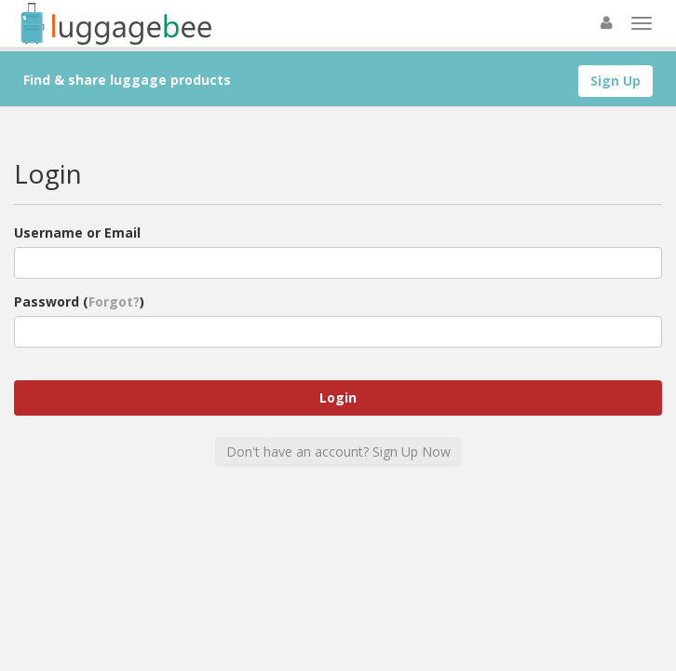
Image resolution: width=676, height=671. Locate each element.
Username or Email (77, 232)
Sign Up (615, 80)
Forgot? (114, 301)
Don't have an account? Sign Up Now (338, 451)
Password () (79, 301)
